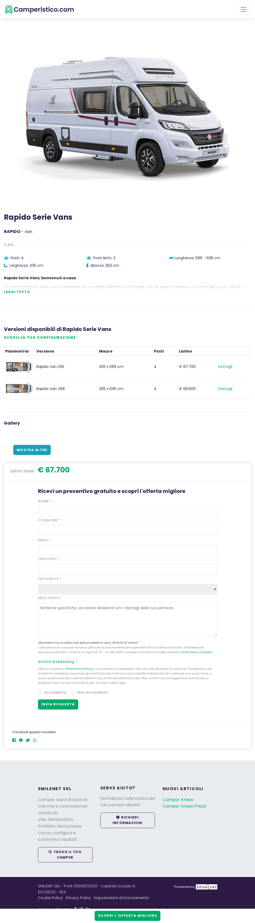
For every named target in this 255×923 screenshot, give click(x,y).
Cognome (49, 520)
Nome (45, 501)
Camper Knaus (178, 800)
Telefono (49, 559)
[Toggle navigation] (243, 9)
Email (44, 540)
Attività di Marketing (60, 661)
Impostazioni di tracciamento (121, 897)
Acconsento (55, 692)
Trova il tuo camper (65, 854)
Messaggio (49, 598)
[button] (127, 662)
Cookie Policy (50, 897)
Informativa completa (197, 652)
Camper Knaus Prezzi (184, 806)
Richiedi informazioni (127, 820)
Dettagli (225, 366)
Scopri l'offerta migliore (127, 915)
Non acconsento (93, 692)
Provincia (50, 579)
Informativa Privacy (80, 669)
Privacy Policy (78, 897)
